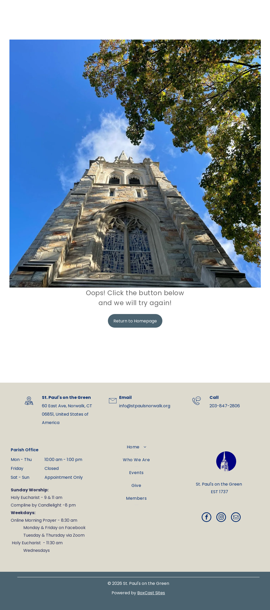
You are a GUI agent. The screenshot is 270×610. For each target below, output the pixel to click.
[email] (236, 517)
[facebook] (206, 517)
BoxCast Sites (151, 593)
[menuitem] (136, 447)
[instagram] (221, 517)
